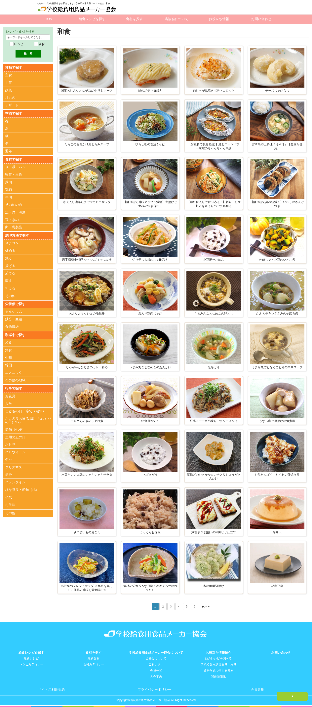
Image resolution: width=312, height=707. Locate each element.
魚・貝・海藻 (15, 212)
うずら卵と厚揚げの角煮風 (277, 421)
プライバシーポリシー (154, 689)
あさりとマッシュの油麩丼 (87, 313)
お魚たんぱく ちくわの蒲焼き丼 (277, 474)
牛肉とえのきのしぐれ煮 (86, 421)
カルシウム (13, 311)
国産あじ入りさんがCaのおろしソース (86, 90)
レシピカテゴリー (31, 664)
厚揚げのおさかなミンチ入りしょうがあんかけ (214, 476)
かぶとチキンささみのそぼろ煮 (277, 313)
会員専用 (257, 689)
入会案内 (156, 676)
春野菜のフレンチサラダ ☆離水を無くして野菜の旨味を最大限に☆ (86, 588)
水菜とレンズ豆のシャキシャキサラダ (86, 474)
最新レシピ (31, 658)
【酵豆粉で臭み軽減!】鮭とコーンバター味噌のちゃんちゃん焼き (213, 146)
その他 (10, 296)
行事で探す (13, 388)
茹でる (10, 273)
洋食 (8, 350)
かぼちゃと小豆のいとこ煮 (277, 259)
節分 (8, 474)
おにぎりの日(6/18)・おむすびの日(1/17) (28, 420)
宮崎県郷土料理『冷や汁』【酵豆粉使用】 (277, 146)
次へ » (206, 606)
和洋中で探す (15, 335)
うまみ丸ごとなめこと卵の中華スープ (277, 367)
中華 (8, 357)
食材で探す (13, 159)
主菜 (8, 83)
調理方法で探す (17, 235)
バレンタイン (15, 482)
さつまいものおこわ (86, 532)
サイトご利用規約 (51, 689)
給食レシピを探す (92, 19)
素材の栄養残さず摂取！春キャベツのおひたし (150, 588)
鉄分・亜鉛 (13, 319)
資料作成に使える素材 (218, 670)
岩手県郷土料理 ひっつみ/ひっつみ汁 (86, 259)
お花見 (10, 396)
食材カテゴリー (93, 664)
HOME (50, 19)
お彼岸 (10, 504)
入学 (8, 403)
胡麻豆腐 (277, 586)
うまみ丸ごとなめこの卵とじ (213, 313)
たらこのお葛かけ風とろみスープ (86, 144)
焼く (8, 258)
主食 (8, 75)
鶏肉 (8, 189)
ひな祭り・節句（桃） (22, 489)
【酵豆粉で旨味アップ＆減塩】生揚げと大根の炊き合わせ (150, 204)
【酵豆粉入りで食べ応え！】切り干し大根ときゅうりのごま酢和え (214, 204)
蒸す (8, 280)
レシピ (18, 44)
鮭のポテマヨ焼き (150, 90)
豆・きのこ (13, 220)
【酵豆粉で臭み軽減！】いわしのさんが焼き (277, 204)
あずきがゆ (150, 474)
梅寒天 (277, 532)
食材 (41, 44)
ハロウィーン (15, 452)
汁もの (10, 98)
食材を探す (134, 19)
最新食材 (93, 658)
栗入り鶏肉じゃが (150, 313)
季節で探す (13, 113)
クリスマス (13, 467)
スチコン (12, 243)
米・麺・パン (15, 167)
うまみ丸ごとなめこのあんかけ (150, 367)
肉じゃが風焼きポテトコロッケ (214, 90)
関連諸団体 (218, 676)
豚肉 (8, 182)
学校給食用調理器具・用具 (218, 664)
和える (10, 288)
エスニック (13, 372)
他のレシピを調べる (218, 658)
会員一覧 (156, 670)
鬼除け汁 (214, 367)
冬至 (8, 459)
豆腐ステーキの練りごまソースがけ (214, 421)
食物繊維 (12, 326)
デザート (12, 105)
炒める (10, 250)
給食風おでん (150, 421)
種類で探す (13, 67)
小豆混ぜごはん (213, 259)
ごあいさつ (155, 664)
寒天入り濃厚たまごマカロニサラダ (87, 202)
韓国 (8, 365)
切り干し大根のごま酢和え (150, 259)
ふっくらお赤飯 (150, 532)
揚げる (10, 266)
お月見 (10, 444)
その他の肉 (13, 204)
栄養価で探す (15, 304)
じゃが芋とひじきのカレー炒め (87, 367)
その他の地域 (15, 380)
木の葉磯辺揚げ (213, 586)
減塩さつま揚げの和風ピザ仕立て (213, 532)
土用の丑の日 (15, 437)
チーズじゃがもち (277, 90)
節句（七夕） (15, 429)
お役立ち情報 (219, 19)
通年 (8, 151)
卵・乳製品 (13, 227)
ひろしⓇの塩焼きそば (150, 144)
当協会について (176, 19)
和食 (8, 342)
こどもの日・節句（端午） (25, 411)
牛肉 (8, 197)
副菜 (8, 90)
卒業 (8, 497)
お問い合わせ (261, 19)
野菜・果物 (13, 174)
